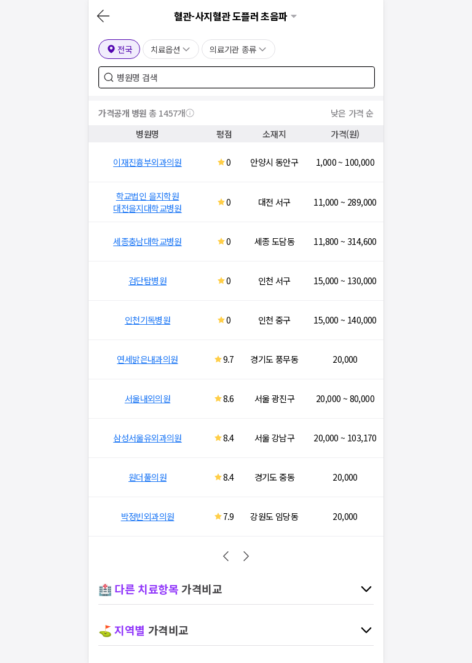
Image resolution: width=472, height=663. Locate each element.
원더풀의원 (147, 477)
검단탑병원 (147, 280)
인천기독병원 (147, 320)
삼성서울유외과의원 (147, 438)
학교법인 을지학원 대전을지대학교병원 (147, 202)
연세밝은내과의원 (147, 359)
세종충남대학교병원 (147, 241)
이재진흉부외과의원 (147, 162)
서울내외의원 (147, 398)
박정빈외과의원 (148, 516)
